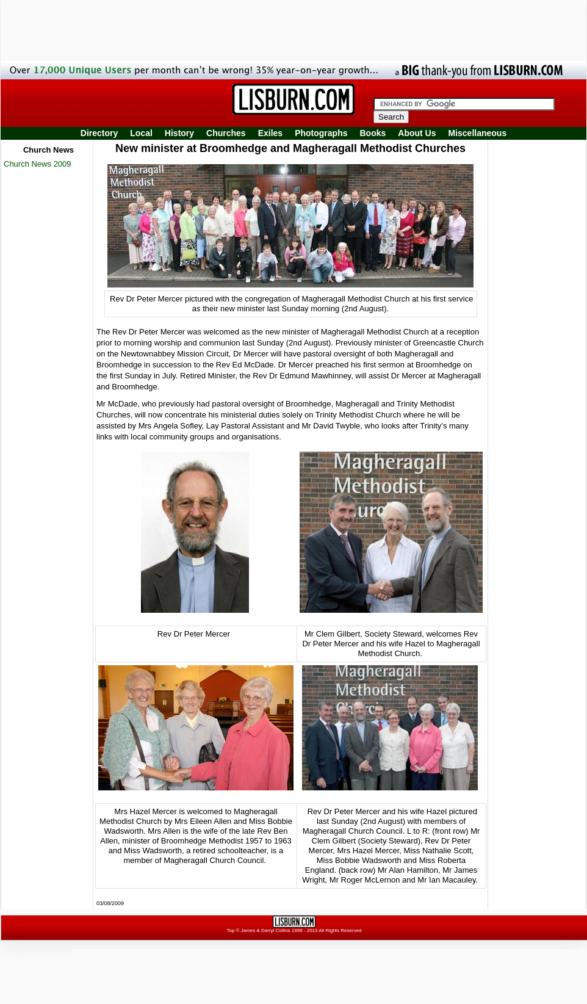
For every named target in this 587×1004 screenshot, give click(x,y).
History (179, 133)
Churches (226, 133)
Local (141, 133)
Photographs (321, 133)
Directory (99, 133)
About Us (417, 133)
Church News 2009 (37, 163)
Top (230, 930)
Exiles (270, 133)
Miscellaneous (477, 133)
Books (372, 133)
